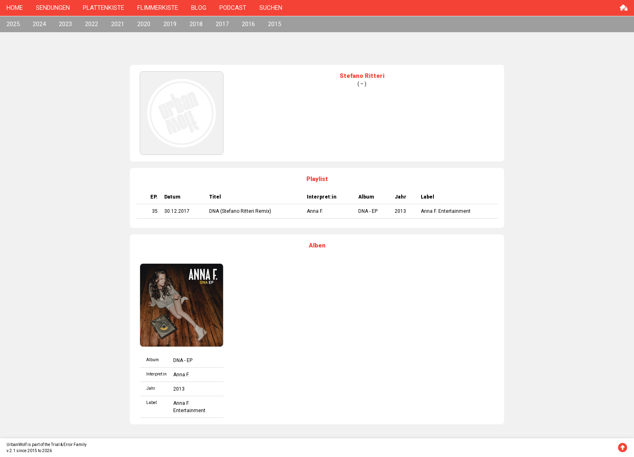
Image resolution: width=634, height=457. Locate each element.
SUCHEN (270, 7)
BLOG (198, 7)
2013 (400, 211)
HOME (15, 7)
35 (155, 211)
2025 (13, 24)
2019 (169, 24)
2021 (117, 24)
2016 (248, 24)
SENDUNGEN (53, 7)
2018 (196, 24)
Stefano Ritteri (238, 211)
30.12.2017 (177, 211)
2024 (39, 24)
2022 (91, 24)
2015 (274, 24)
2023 (65, 24)
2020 (143, 24)
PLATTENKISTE (103, 7)
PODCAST (232, 7)
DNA (214, 211)
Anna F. (315, 211)
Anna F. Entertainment (446, 211)
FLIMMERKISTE (157, 7)
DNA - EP (367, 211)
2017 (222, 24)
